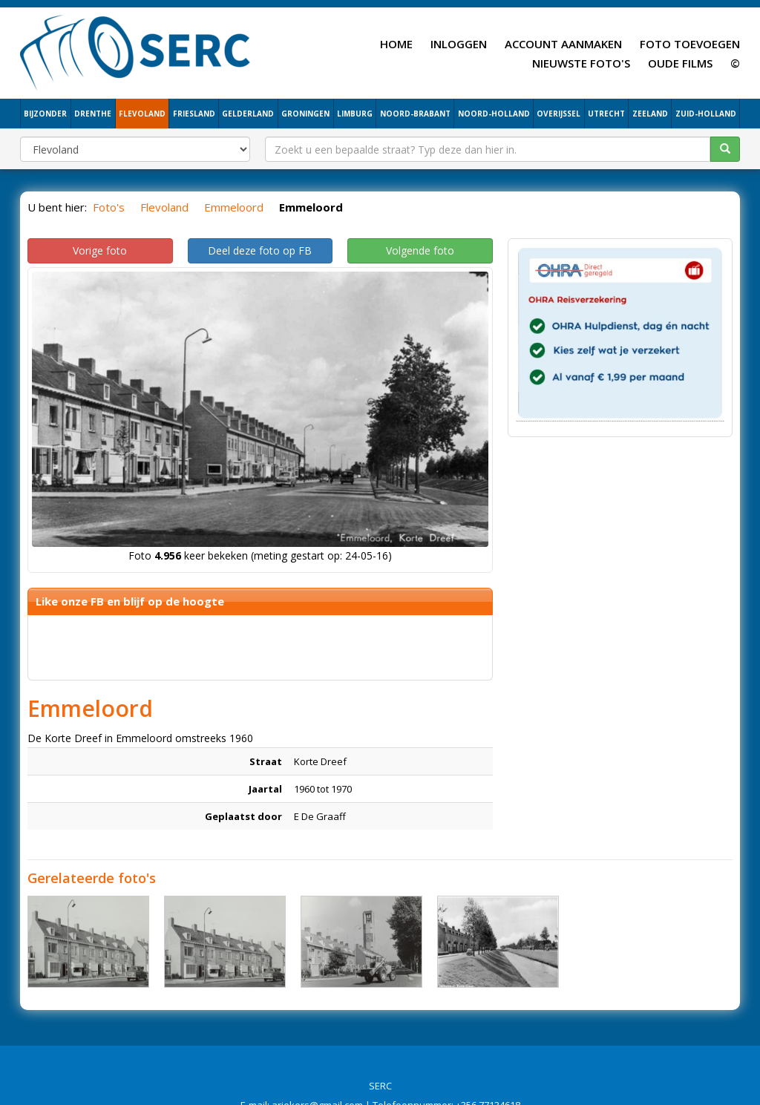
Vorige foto (100, 250)
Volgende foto (420, 250)
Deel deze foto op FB (260, 250)
